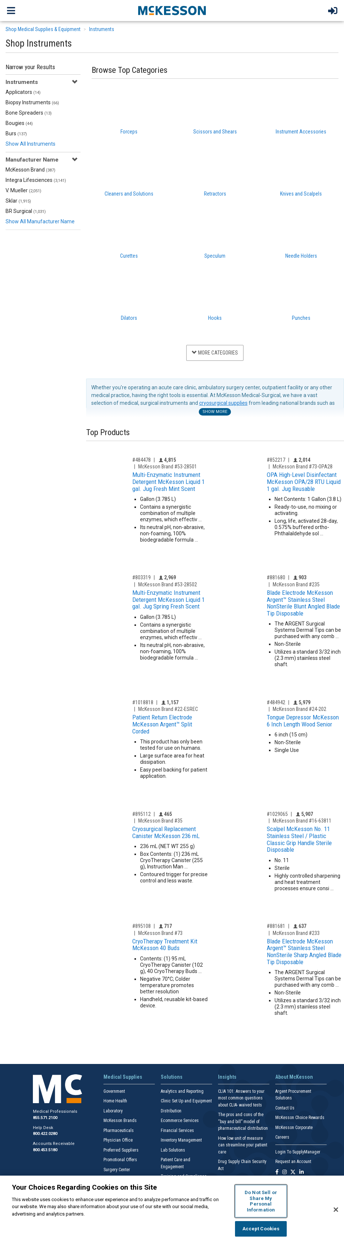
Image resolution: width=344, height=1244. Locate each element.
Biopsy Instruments (32, 102)
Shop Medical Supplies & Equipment (43, 29)
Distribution (171, 1111)
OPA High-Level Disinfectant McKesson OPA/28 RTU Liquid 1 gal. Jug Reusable (304, 481)
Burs (16, 133)
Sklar (18, 201)
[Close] (336, 1209)
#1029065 (277, 814)
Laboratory (113, 1111)
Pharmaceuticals (118, 1130)
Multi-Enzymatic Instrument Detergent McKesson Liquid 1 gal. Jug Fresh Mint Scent (168, 481)
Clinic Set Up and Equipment (186, 1101)
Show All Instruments (30, 144)
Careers (282, 1137)
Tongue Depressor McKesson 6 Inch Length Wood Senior (303, 720)
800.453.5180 (45, 1150)
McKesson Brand (30, 170)
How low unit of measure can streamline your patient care (242, 1145)
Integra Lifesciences (36, 180)
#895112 (141, 814)
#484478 (141, 460)
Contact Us (284, 1108)
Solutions (172, 1077)
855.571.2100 (45, 1117)
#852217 (276, 460)
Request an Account (293, 1161)
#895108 (141, 926)
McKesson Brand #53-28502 (167, 584)
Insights (227, 1077)
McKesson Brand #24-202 (299, 709)
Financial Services (177, 1130)
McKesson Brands (120, 1120)
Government (114, 1091)
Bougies (19, 123)
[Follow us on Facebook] (277, 1172)
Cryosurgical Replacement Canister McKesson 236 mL (166, 832)
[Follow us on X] (293, 1172)
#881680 (276, 577)
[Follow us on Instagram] (284, 1172)
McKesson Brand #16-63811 (302, 821)
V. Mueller (23, 190)
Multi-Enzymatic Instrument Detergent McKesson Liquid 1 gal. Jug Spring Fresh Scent (168, 599)
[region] (172, 1210)
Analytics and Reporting (182, 1091)
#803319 (141, 577)
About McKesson (294, 1077)
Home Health (115, 1101)
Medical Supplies (122, 1077)
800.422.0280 (45, 1133)
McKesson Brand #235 (296, 584)
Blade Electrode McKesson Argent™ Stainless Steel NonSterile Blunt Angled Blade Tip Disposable (303, 603)
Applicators (23, 92)
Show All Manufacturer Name (40, 221)
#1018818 (142, 702)
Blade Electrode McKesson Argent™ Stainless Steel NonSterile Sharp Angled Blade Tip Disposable (304, 952)
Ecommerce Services (180, 1120)
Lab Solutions (173, 1150)
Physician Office (118, 1140)
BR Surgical (26, 211)
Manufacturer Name (32, 159)
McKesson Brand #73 (160, 933)
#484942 (276, 702)
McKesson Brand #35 (160, 821)
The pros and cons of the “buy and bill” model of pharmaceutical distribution (243, 1121)
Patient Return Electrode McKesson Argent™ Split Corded (162, 724)
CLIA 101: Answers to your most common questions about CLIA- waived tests (241, 1098)
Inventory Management (181, 1140)
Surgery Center (116, 1169)
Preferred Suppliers (121, 1150)
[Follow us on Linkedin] (301, 1172)
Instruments (101, 29)
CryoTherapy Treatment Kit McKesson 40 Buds (164, 945)
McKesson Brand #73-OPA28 (303, 467)
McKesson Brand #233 (296, 933)
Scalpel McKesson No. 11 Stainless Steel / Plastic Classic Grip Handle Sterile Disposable (299, 839)
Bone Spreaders (29, 113)
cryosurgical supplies (223, 403)
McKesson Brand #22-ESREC (168, 709)
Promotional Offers (120, 1159)
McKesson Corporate (294, 1127)
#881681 (276, 926)
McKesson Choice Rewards (299, 1117)
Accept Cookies (261, 1228)
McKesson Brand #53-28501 (167, 467)
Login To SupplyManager (297, 1152)
